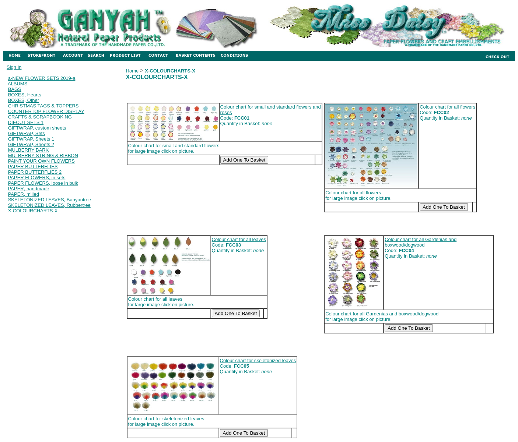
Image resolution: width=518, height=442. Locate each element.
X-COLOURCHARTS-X (33, 210)
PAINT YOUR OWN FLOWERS (41, 161)
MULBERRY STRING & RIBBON (43, 155)
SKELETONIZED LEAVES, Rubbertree (49, 205)
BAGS (14, 89)
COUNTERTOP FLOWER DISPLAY (46, 111)
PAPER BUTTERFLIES (33, 166)
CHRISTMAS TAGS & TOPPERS (43, 106)
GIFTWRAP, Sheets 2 (31, 144)
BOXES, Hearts (24, 95)
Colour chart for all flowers (447, 107)
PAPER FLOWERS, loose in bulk (43, 183)
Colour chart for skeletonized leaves (258, 360)
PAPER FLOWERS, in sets (37, 177)
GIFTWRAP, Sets (26, 133)
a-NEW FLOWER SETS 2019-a (42, 78)
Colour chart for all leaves (239, 239)
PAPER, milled (23, 194)
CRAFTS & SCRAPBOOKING (40, 117)
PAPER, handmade (28, 188)
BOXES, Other (23, 100)
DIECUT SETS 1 (26, 122)
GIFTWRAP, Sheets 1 (31, 139)
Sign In (14, 67)
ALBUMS (17, 83)
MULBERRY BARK (28, 150)
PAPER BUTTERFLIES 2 (35, 172)
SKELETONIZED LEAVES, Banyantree (49, 199)
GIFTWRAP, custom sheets (37, 128)
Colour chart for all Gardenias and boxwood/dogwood (420, 242)
